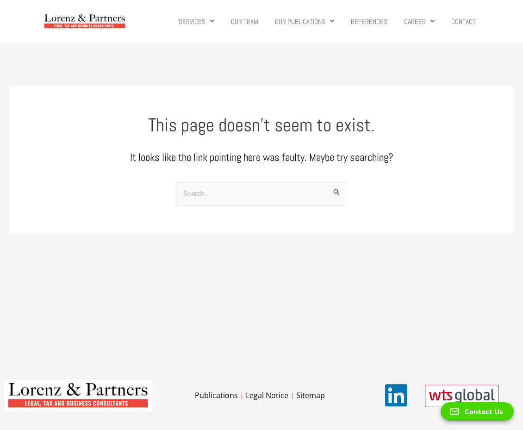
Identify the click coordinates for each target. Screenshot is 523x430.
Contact (463, 22)
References (369, 22)
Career (419, 21)
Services (196, 21)
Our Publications (304, 21)
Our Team (244, 22)
